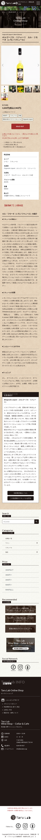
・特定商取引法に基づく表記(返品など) (13, 147)
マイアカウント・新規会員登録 (26, 3)
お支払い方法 (8, 710)
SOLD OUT (20, 126)
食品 (6, 552)
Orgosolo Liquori (28, 119)
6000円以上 (9, 590)
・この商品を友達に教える (10, 144)
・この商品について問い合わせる (12, 142)
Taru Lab (5, 721)
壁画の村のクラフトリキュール (12, 119)
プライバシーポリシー (10, 704)
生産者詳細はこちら (20, 493)
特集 (20, 115)
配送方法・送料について (11, 713)
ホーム (3, 12)
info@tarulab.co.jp (21, 749)
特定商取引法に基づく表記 (12, 707)
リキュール (21, 12)
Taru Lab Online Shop (12, 690)
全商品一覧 (8, 538)
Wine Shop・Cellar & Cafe (15, 723)
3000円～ (5, 115)
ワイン (7, 543)
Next (38, 65)
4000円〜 (8, 580)
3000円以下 (9, 570)
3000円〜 (8, 575)
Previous (3, 65)
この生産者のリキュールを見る (20, 498)
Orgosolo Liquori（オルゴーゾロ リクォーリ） (20, 168)
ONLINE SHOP (12, 12)
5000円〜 (8, 585)
